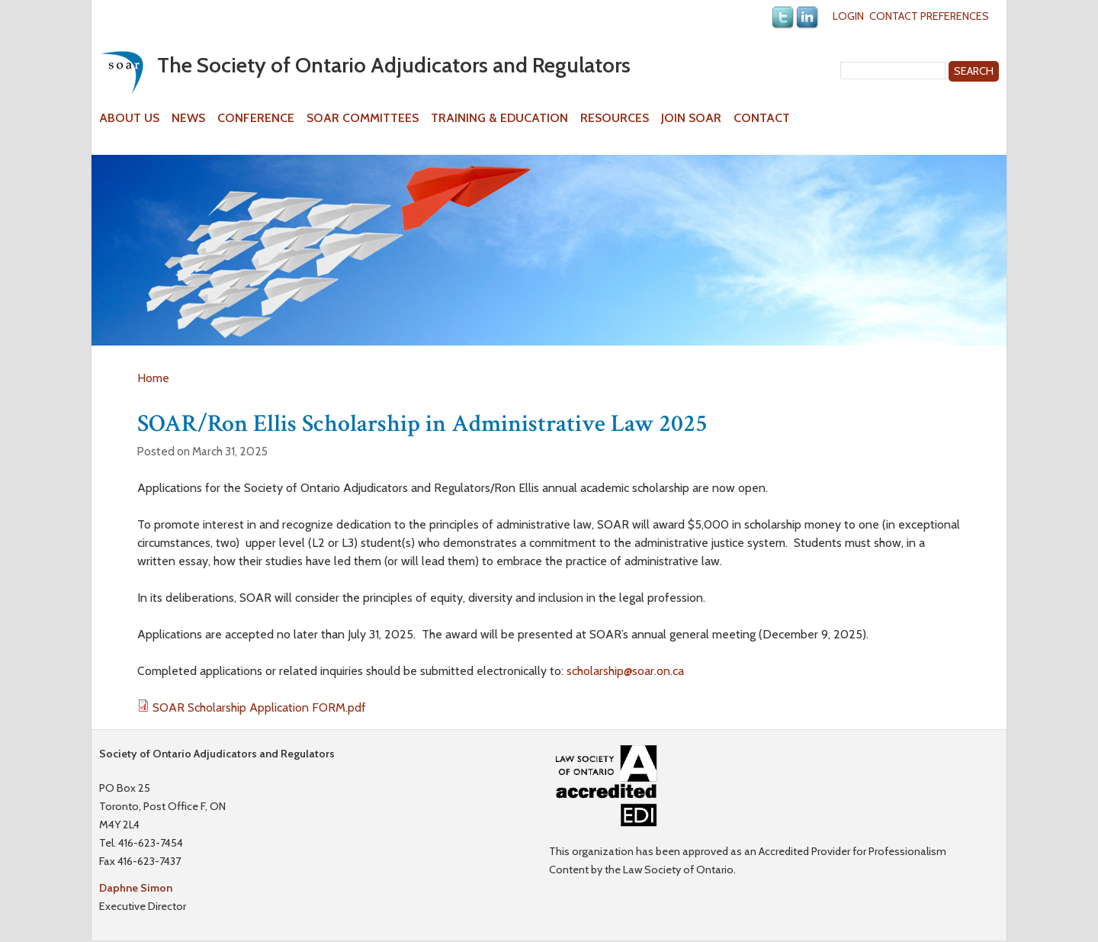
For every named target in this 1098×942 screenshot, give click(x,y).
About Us (129, 118)
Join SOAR (691, 118)
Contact (762, 118)
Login (848, 16)
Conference (255, 118)
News (188, 118)
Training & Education (499, 118)
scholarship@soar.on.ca (625, 671)
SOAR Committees (363, 118)
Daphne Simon (135, 888)
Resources (614, 118)
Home (153, 378)
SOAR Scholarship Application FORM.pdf (259, 707)
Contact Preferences (929, 16)
